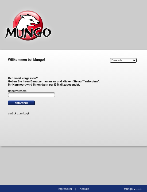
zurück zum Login (19, 113)
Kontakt (84, 188)
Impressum (65, 188)
